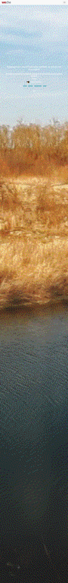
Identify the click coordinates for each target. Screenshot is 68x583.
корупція (30, 86)
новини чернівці (38, 86)
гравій (25, 86)
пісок (45, 86)
